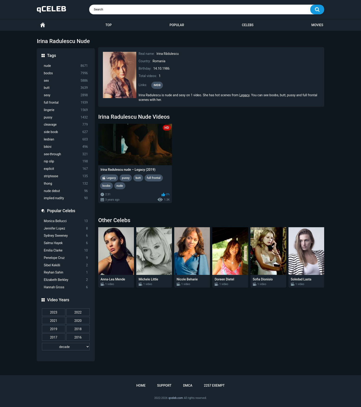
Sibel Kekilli (66, 265)
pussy (66, 117)
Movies (317, 25)
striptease (66, 176)
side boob (66, 132)
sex (66, 81)
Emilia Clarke (66, 250)
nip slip (66, 161)
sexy (66, 95)
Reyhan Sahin (66, 272)
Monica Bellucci (66, 221)
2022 (78, 312)
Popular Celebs (61, 210)
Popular (177, 25)
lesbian (66, 139)
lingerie (66, 110)
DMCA (187, 385)
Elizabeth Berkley (66, 280)
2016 (78, 337)
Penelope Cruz (66, 258)
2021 (53, 321)
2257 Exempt (214, 385)
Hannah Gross (66, 287)
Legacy (244, 95)
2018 (78, 329)
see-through (66, 154)
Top (108, 25)
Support (164, 385)
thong (66, 184)
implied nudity (66, 198)
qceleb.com (175, 398)
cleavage (66, 125)
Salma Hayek (66, 243)
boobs (66, 73)
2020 (78, 321)
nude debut (66, 191)
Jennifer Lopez (66, 228)
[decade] (66, 346)
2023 (53, 312)
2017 (53, 337)
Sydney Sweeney (66, 236)
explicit (66, 169)
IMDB (157, 85)
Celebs (247, 25)
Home (42, 25)
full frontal (66, 103)
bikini (66, 147)
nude (66, 66)
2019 (53, 329)
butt (66, 88)
